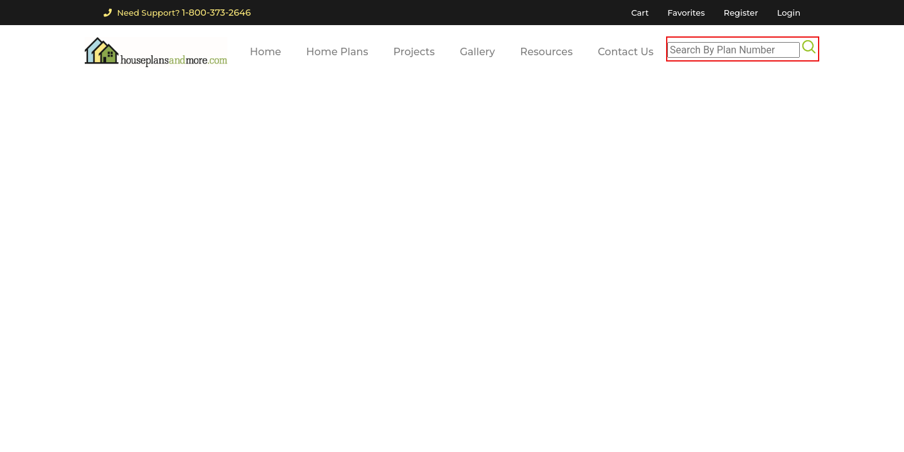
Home (265, 52)
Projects (414, 52)
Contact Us (626, 52)
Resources (546, 52)
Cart (639, 13)
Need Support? (177, 13)
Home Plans (337, 52)
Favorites (685, 13)
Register (741, 13)
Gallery (477, 52)
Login (788, 13)
